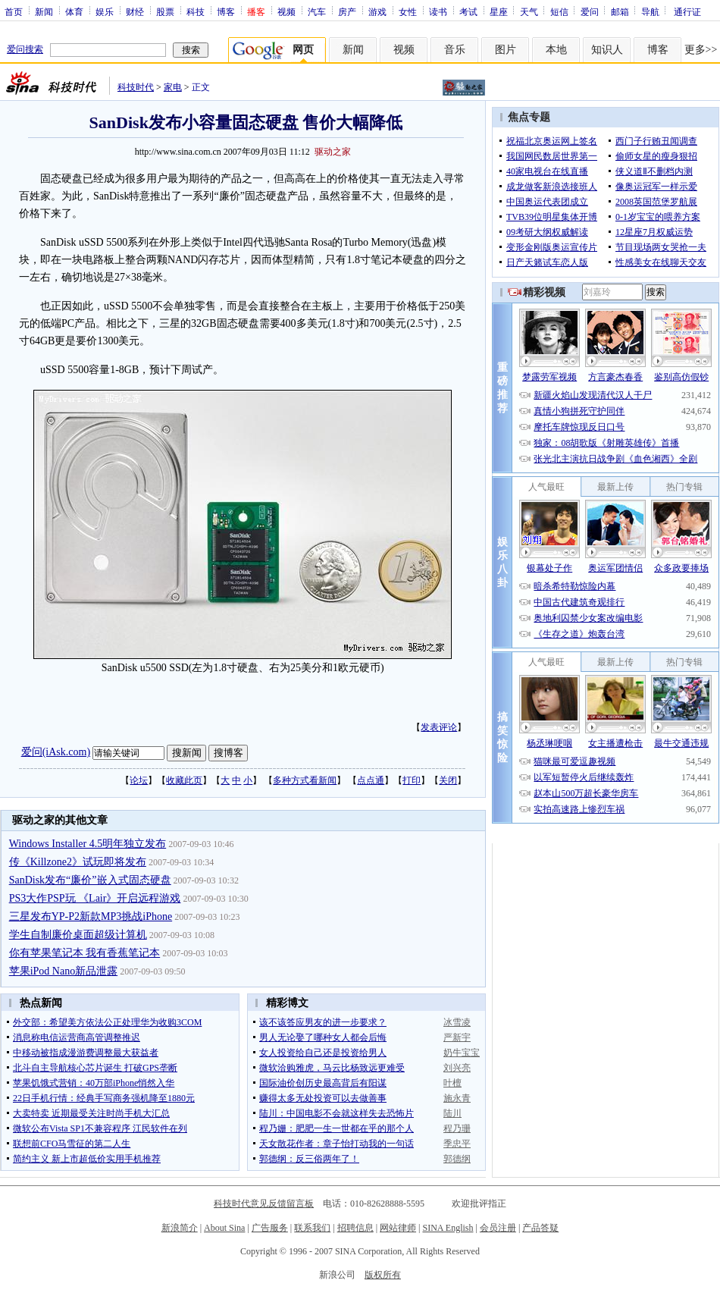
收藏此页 (184, 780)
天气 (529, 11)
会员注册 (498, 1227)
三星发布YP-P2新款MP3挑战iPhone (90, 916)
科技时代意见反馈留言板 (264, 1203)
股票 (165, 11)
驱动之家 (333, 151)
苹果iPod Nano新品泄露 (63, 971)
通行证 (687, 11)
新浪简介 (179, 1227)
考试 (468, 11)
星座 (499, 11)
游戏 (377, 11)
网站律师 (398, 1227)
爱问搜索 (25, 49)
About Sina (224, 1227)
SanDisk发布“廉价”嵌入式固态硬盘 (90, 880)
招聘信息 (355, 1227)
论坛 (139, 780)
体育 (74, 11)
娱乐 (104, 11)
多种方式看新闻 (305, 780)
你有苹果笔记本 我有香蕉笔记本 (85, 953)
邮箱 (620, 11)
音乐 (454, 49)
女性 (408, 11)
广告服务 (270, 1227)
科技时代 (135, 87)
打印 (411, 780)
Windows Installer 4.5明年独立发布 (87, 843)
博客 (226, 11)
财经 (135, 11)
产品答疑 (540, 1227)
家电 (173, 87)
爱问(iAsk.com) (55, 752)
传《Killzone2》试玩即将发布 (77, 862)
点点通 (370, 780)
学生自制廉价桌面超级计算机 (78, 934)
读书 (438, 11)
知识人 (607, 49)
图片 (505, 49)
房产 (347, 11)
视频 (286, 11)
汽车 (317, 11)
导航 (650, 11)
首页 (14, 11)
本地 (556, 49)
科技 (195, 11)
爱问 (590, 11)
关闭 (448, 780)
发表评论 (439, 727)
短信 (559, 11)
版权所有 (383, 1274)
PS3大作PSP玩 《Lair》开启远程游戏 (95, 898)
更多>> (701, 49)
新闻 (44, 11)
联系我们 (312, 1227)
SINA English (447, 1227)
